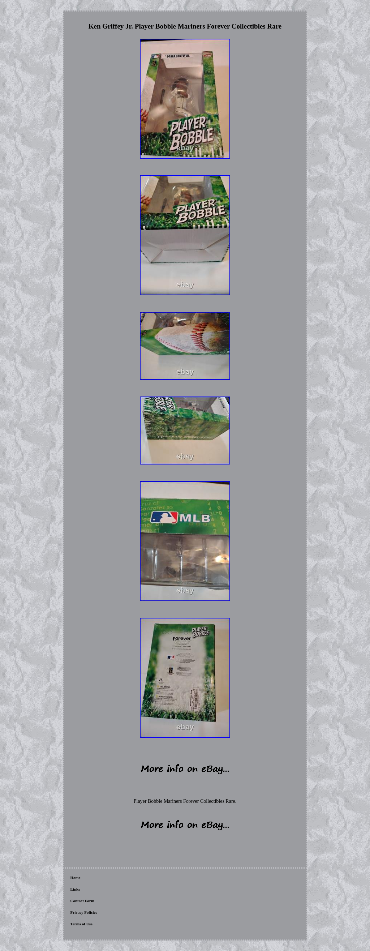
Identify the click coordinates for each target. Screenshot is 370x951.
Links (75, 889)
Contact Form (82, 901)
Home (75, 877)
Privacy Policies (83, 912)
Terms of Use (81, 924)
